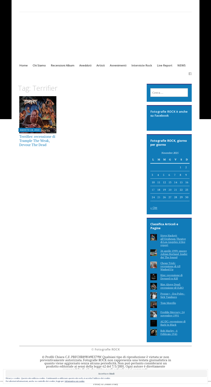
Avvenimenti (118, 65)
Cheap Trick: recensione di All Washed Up (170, 266)
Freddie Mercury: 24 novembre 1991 (172, 313)
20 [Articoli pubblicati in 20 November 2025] (169, 190)
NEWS (181, 65)
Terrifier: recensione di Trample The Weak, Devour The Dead (37, 140)
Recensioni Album (62, 65)
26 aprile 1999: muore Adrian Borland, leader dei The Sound (173, 254)
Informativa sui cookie (75, 381)
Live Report (164, 65)
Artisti (100, 65)
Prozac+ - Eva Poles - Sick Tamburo (172, 295)
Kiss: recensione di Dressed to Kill (171, 276)
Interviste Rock (141, 65)
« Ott (153, 208)
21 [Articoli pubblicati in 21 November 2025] (175, 190)
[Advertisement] (105, 41)
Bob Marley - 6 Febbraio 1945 (169, 332)
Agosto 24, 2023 (30, 130)
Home (23, 65)
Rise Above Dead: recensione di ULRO (172, 286)
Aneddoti (85, 65)
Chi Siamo (39, 65)
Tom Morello (168, 303)
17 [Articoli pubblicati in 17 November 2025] (153, 190)
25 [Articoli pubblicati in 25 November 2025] (158, 197)
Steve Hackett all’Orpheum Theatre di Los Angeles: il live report (173, 240)
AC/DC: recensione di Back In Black (172, 323)
